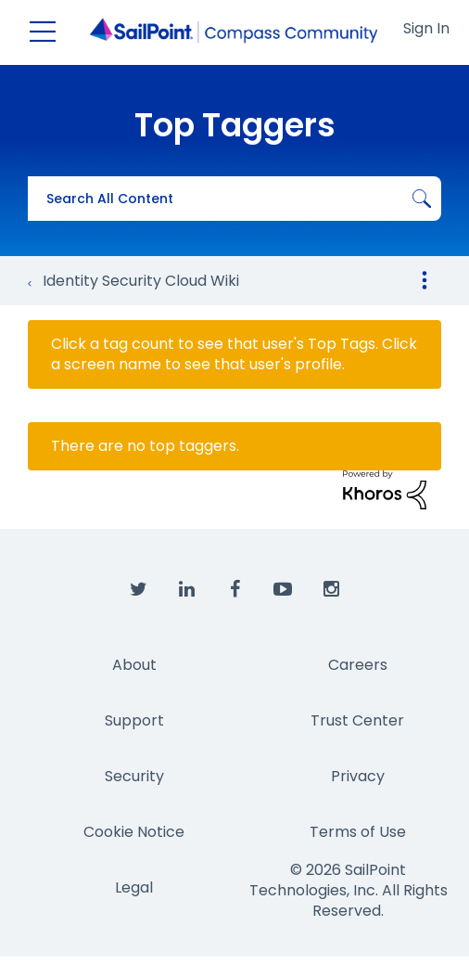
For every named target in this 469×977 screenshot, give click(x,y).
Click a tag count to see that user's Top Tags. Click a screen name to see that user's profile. (234, 354)
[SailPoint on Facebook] (234, 590)
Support (134, 720)
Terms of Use (358, 831)
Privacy (358, 776)
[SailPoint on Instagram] (330, 590)
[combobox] (234, 198)
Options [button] (424, 280)
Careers (357, 664)
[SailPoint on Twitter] (138, 590)
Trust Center (357, 720)
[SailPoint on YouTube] (282, 590)
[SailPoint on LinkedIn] (186, 590)
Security (134, 776)
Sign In (426, 28)
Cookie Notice (133, 831)
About (134, 664)
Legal (134, 887)
